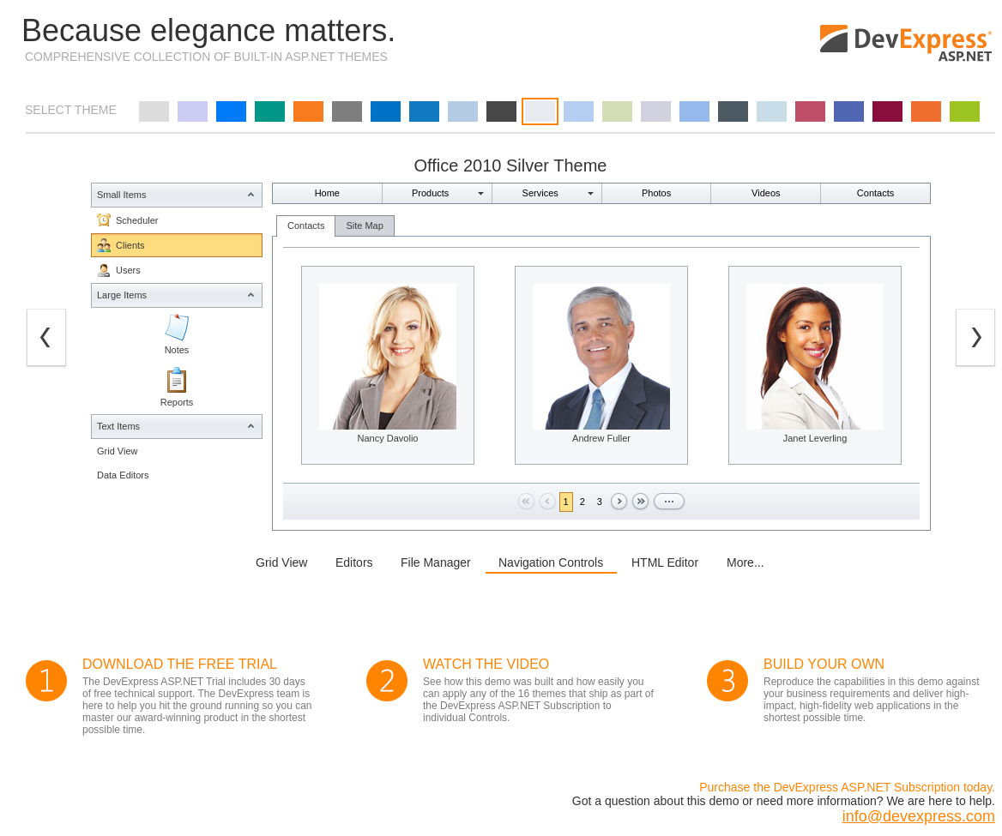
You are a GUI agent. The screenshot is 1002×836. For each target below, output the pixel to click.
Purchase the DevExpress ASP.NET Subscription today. (847, 787)
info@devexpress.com (918, 816)
